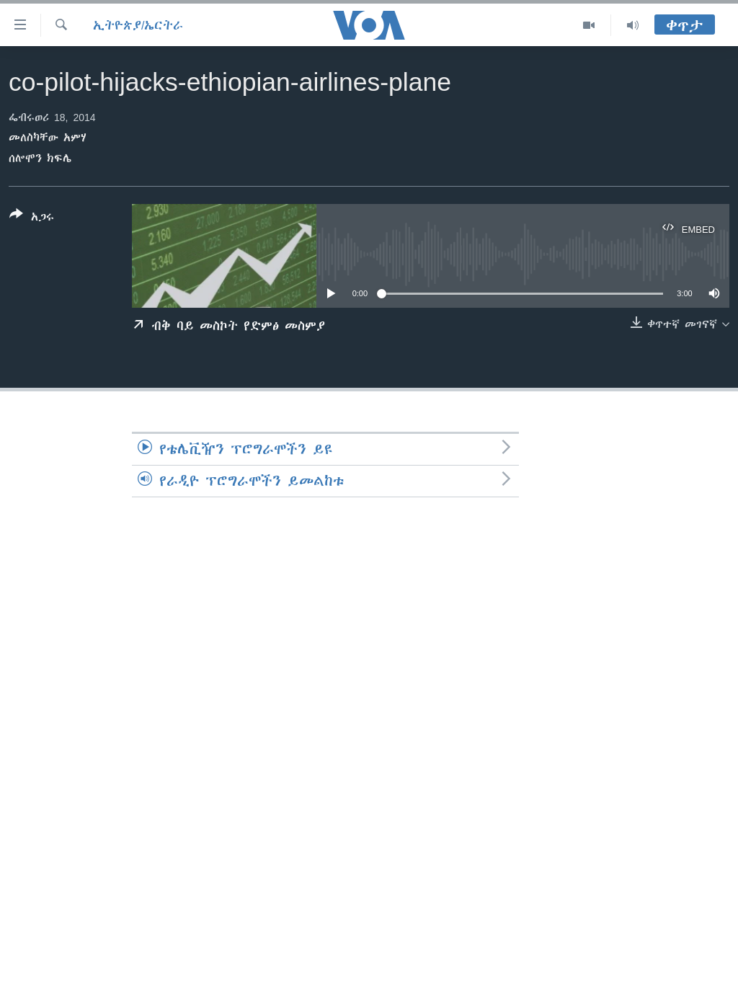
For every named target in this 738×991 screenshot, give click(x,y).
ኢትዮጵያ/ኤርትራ (138, 25)
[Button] (31, 218)
